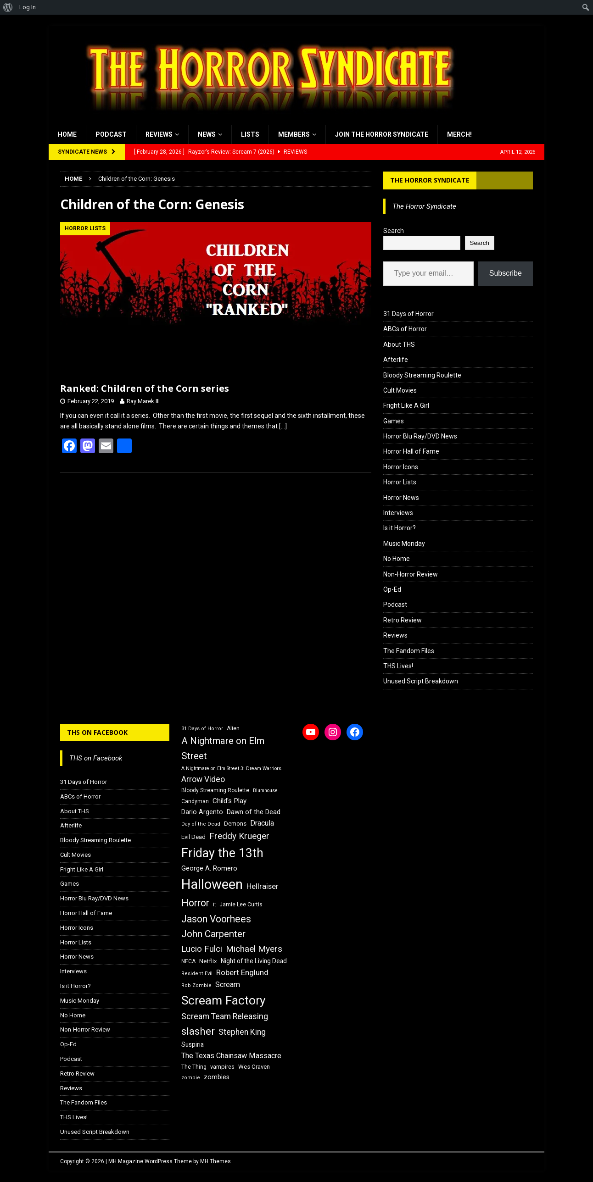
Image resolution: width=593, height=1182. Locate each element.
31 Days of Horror (408, 313)
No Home (396, 558)
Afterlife (395, 359)
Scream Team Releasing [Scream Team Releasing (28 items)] (224, 1016)
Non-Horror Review (410, 574)
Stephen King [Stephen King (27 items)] (242, 1032)
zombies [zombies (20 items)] (216, 1077)
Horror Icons (400, 467)
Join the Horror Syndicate (381, 134)
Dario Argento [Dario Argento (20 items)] (202, 812)
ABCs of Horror (405, 329)
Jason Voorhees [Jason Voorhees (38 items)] (216, 919)
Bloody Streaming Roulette (422, 375)
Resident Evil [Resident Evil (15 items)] (197, 974)
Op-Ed (392, 589)
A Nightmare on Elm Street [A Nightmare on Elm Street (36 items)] (222, 748)
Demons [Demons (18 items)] (235, 823)
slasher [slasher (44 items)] (198, 1031)
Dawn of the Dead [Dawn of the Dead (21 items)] (253, 812)
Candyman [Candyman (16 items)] (195, 801)
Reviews (159, 134)
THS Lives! (398, 666)
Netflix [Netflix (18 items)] (208, 961)
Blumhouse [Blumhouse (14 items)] (265, 791)
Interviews (398, 512)
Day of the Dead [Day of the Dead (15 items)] (200, 824)
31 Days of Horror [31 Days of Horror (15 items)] (202, 729)
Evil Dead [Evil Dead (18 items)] (193, 836)
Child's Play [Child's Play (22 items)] (229, 801)
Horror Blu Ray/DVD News (420, 436)
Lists (250, 134)
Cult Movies (400, 390)
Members (294, 134)
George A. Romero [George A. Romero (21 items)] (209, 868)
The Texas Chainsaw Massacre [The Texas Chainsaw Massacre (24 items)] (231, 1055)
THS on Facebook (97, 732)
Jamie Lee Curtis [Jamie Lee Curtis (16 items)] (241, 904)
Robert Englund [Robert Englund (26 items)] (242, 972)
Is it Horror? (399, 528)
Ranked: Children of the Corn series (144, 388)
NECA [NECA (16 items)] (188, 961)
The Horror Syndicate (430, 180)
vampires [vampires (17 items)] (222, 1066)
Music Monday (404, 543)
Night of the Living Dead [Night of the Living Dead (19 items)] (254, 961)
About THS (399, 344)
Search (393, 230)
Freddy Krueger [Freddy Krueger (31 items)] (239, 836)
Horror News (401, 497)
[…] (283, 426)
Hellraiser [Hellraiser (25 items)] (262, 886)
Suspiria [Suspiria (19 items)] (192, 1044)
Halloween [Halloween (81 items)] (212, 884)
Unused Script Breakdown (420, 681)
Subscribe (505, 273)
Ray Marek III (143, 401)
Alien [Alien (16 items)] (233, 728)
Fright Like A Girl (406, 405)
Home (67, 134)
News (207, 134)
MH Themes (215, 1161)
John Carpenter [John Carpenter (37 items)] (213, 933)
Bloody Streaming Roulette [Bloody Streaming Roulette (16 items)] (215, 790)
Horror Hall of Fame (411, 451)
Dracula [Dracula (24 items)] (262, 823)
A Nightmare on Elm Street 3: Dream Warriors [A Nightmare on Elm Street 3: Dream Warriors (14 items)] (231, 768)
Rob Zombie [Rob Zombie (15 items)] (196, 985)
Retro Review (402, 620)
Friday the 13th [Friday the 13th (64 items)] (222, 853)
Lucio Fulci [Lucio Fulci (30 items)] (201, 949)
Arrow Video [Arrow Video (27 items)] (203, 779)
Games (393, 421)
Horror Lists (399, 482)
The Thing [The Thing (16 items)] (194, 1067)
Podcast (111, 134)
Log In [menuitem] (27, 7)
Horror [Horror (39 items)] (195, 903)
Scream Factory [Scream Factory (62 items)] (223, 1000)
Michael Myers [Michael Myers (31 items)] (254, 948)
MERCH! (459, 134)
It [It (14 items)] (214, 905)
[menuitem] (8, 7)
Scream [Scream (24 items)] (227, 984)
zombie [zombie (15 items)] (190, 1078)
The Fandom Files (408, 651)
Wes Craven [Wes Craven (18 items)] (254, 1066)
